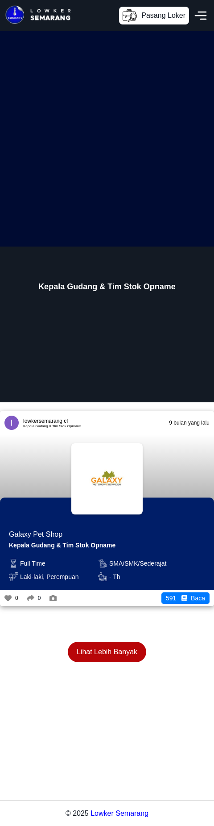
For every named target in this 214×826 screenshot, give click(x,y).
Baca (185, 598)
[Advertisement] (107, 138)
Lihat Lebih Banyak (107, 652)
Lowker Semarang (119, 813)
